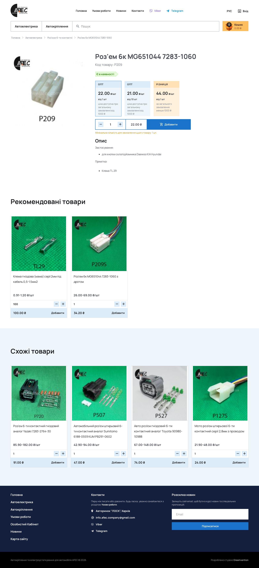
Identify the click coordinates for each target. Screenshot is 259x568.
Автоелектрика (26, 26)
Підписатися (210, 526)
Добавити (162, 124)
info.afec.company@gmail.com (115, 518)
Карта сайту (19, 539)
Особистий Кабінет (25, 524)
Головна (17, 495)
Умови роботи (21, 517)
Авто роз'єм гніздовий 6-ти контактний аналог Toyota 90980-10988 (158, 431)
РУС (229, 11)
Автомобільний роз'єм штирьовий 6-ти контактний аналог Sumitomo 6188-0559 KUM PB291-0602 (98, 431)
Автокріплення (57, 26)
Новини (16, 531)
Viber (99, 524)
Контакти (98, 495)
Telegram (102, 531)
